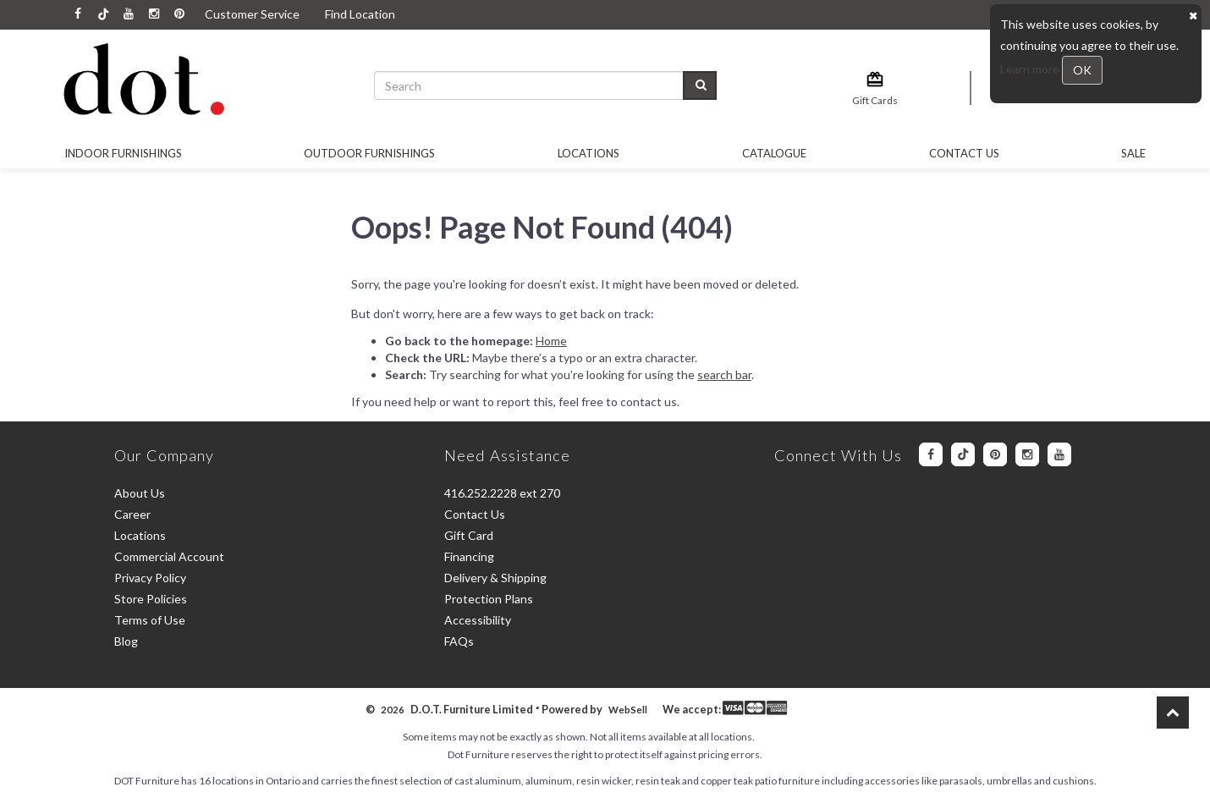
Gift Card (468, 535)
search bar (724, 374)
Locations (588, 153)
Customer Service (252, 14)
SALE (1133, 153)
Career (132, 514)
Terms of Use (149, 620)
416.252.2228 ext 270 (502, 493)
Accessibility (477, 620)
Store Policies (150, 599)
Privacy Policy (150, 577)
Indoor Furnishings (123, 153)
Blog (126, 641)
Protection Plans (488, 599)
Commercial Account (169, 556)
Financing (469, 556)
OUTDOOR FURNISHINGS (369, 153)
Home (551, 340)
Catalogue (774, 153)
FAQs (459, 641)
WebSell (627, 709)
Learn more (1031, 69)
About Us (139, 493)
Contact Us (964, 153)
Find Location (360, 14)
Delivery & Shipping (495, 577)
